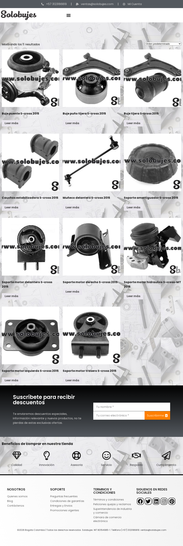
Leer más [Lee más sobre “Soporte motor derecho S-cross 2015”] (72, 292)
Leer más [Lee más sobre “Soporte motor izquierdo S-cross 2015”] (11, 380)
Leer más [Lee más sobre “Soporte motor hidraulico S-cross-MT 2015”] (133, 296)
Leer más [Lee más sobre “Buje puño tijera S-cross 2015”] (72, 123)
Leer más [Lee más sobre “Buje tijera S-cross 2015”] (133, 123)
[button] (68, 15)
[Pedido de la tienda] (163, 44)
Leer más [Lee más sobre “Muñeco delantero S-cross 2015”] (72, 207)
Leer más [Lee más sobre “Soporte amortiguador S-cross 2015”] (133, 207)
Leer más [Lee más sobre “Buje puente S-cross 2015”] (11, 123)
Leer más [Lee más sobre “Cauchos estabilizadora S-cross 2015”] (11, 207)
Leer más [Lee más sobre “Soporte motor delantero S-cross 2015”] (11, 296)
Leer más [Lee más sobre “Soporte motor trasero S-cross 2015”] (72, 380)
